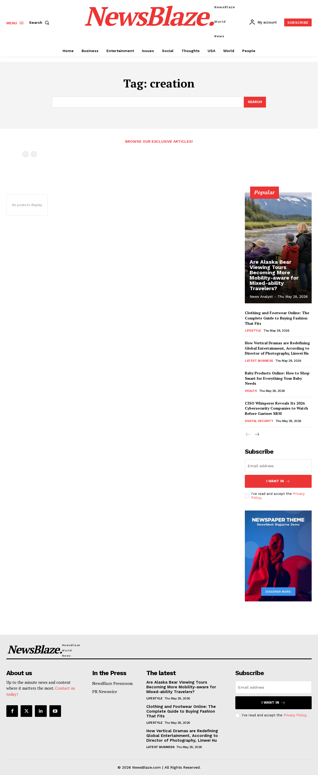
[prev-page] (25, 154)
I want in (278, 481)
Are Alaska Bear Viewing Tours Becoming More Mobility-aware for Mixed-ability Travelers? (274, 275)
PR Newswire (104, 691)
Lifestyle (253, 330)
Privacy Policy (294, 715)
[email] (278, 466)
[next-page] (256, 434)
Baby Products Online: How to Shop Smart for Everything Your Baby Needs (277, 378)
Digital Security (259, 421)
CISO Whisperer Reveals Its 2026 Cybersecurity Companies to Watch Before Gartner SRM (276, 408)
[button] (40, 22)
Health (251, 390)
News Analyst (261, 297)
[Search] (255, 102)
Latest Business (259, 361)
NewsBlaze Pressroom (112, 683)
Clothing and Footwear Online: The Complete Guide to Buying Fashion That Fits (277, 318)
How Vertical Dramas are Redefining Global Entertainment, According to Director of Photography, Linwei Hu (277, 348)
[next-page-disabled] (34, 154)
